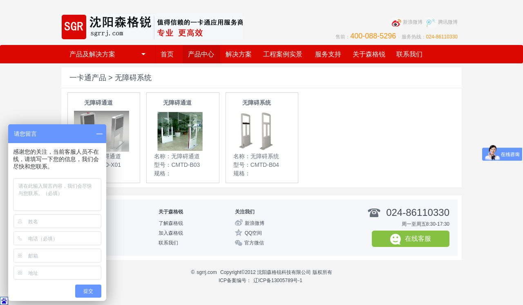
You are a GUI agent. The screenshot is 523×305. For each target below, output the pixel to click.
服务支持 (328, 54)
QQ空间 (253, 233)
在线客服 (410, 238)
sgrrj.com (207, 272)
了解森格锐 (171, 223)
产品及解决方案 (107, 54)
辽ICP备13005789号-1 (277, 280)
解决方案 (239, 54)
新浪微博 (254, 223)
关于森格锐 (369, 54)
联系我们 (409, 54)
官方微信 (254, 243)
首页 (167, 54)
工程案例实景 (282, 54)
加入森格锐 (171, 233)
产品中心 (201, 54)
